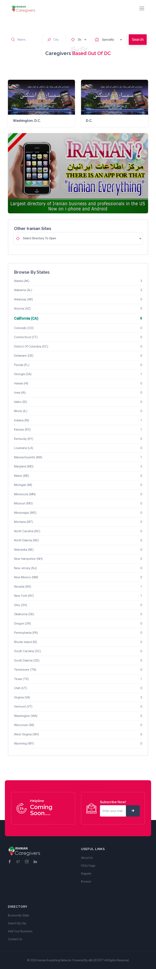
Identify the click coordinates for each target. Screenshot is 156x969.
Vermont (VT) (23, 706)
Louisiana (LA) (23, 448)
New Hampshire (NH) (28, 559)
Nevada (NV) (22, 586)
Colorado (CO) (24, 328)
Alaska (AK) (21, 281)
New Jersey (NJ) (25, 568)
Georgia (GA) (22, 374)
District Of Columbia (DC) (31, 346)
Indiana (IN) (21, 420)
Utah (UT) (20, 688)
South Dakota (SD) (26, 660)
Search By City (17, 923)
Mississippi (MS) (25, 513)
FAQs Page (88, 865)
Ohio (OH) (20, 605)
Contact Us (15, 939)
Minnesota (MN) (25, 494)
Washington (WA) (25, 716)
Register (86, 873)
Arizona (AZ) (22, 308)
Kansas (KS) (22, 429)
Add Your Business (20, 931)
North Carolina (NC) (27, 531)
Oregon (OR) (22, 623)
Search (138, 39)
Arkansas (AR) (23, 299)
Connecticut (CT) (26, 337)
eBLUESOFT (96, 960)
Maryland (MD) (24, 466)
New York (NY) (24, 596)
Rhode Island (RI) (25, 642)
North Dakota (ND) (26, 540)
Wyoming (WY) (24, 743)
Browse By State (18, 915)
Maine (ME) (21, 476)
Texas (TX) (21, 679)
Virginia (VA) (22, 697)
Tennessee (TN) (25, 669)
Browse (86, 881)
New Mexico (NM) (26, 577)
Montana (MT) (23, 522)
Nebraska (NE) (24, 549)
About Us (87, 857)
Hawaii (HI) (21, 383)
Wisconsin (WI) (24, 725)
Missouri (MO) (23, 503)
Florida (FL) (21, 365)
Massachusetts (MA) (28, 457)
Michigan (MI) (23, 485)
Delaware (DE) (23, 355)
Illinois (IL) (20, 411)
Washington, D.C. (27, 121)
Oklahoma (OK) (24, 614)
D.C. (89, 121)
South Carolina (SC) (27, 651)
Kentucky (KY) (23, 439)
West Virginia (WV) (26, 734)
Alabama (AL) (23, 290)
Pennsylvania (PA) (26, 632)
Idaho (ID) (20, 402)
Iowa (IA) (20, 392)
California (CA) (26, 318)
